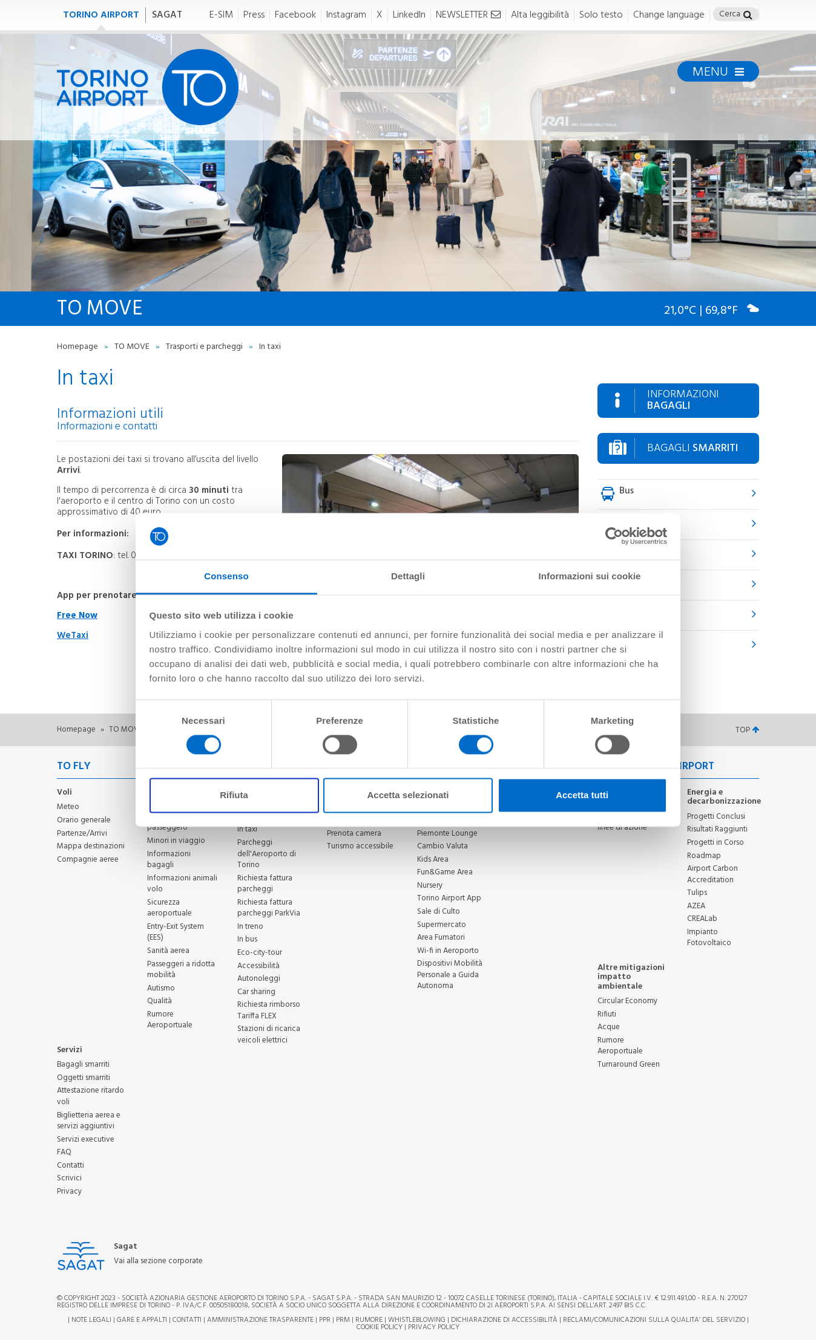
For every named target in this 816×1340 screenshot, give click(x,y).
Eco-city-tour (259, 952)
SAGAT (167, 15)
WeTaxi (72, 635)
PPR (325, 1320)
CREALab (702, 918)
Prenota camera (354, 833)
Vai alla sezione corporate (158, 1261)
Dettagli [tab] (408, 576)
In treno (250, 926)
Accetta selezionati (408, 795)
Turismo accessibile (360, 846)
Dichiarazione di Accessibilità (504, 1320)
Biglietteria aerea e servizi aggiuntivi (88, 1121)
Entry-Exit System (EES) (175, 932)
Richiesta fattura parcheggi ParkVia (268, 908)
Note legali (91, 1320)
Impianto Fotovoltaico (709, 938)
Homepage (78, 347)
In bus (247, 939)
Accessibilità (258, 966)
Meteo (68, 807)
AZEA (696, 906)
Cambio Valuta (442, 846)
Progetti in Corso (715, 842)
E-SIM (221, 15)
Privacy (69, 1191)
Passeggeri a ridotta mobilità (181, 970)
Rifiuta (234, 795)
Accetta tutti (582, 795)
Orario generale (84, 820)
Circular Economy (627, 1001)
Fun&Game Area (445, 872)
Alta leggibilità (540, 15)
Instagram (346, 15)
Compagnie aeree (88, 859)
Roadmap (704, 856)
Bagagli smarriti (83, 1064)
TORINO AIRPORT (101, 15)
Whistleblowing (417, 1320)
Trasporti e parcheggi (205, 347)
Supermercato (441, 925)
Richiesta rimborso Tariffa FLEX (268, 1010)
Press (254, 15)
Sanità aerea (168, 951)
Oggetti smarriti (83, 1078)
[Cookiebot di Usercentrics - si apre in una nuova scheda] (614, 536)
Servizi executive (85, 1139)
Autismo (161, 988)
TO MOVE (132, 347)
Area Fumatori (441, 937)
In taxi (247, 829)
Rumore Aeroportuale (169, 1020)
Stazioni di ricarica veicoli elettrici (268, 1035)
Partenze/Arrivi (82, 833)
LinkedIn (409, 15)
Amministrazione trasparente (260, 1320)
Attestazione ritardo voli (90, 1096)
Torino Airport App (449, 898)
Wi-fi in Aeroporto (448, 951)
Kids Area (433, 859)
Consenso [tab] (226, 576)
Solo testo (601, 15)
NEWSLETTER (468, 15)
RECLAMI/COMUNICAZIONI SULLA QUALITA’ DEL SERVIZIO (655, 1320)
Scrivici (69, 1178)
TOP (747, 730)
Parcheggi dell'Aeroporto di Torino (266, 853)
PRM (343, 1320)
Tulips (697, 892)
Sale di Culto (438, 911)
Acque (608, 1027)
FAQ (64, 1152)
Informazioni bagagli (169, 860)
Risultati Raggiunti (717, 829)
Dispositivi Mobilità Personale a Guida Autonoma (449, 974)
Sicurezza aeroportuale (169, 908)
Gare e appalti (142, 1320)
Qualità (159, 1001)
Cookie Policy (380, 1327)
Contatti (70, 1165)
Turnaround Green (628, 1064)
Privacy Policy (433, 1327)
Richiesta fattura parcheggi (264, 884)
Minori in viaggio (176, 840)
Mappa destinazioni (91, 846)
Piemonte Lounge (447, 833)
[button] (747, 16)
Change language (669, 15)
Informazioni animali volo (182, 884)
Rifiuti (606, 1014)
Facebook (295, 15)
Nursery (430, 885)
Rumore (369, 1320)
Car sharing (256, 992)
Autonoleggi (258, 978)
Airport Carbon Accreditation (712, 874)
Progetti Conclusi (716, 816)
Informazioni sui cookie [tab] (590, 576)
